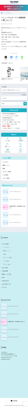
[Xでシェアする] (6, 58)
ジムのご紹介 (5, 244)
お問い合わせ (8, 150)
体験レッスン (8, 145)
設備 (3, 168)
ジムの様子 (5, 175)
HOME (14, 401)
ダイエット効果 (6, 171)
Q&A (20, 145)
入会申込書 (20, 139)
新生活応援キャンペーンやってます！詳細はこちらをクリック (14, 7)
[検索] (25, 103)
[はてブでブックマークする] (16, 58)
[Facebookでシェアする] (11, 58)
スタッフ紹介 (6, 178)
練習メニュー (6, 165)
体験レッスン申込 (6, 274)
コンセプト (5, 162)
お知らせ (10, 63)
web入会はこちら (6, 284)
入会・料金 (8, 139)
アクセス (20, 150)
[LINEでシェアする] (22, 58)
